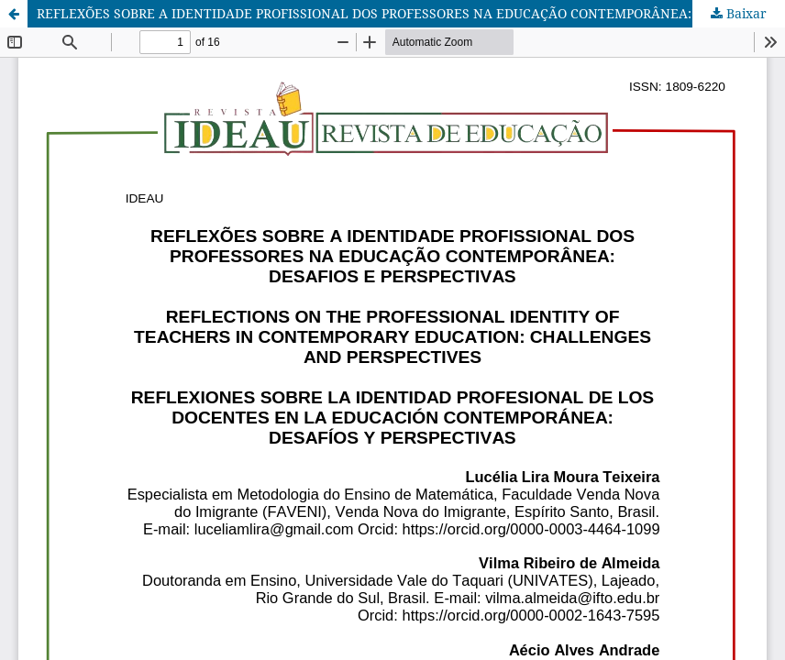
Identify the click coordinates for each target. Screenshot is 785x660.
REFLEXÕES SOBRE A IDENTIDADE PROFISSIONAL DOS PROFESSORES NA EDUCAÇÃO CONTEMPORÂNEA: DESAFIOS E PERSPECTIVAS (411, 13)
